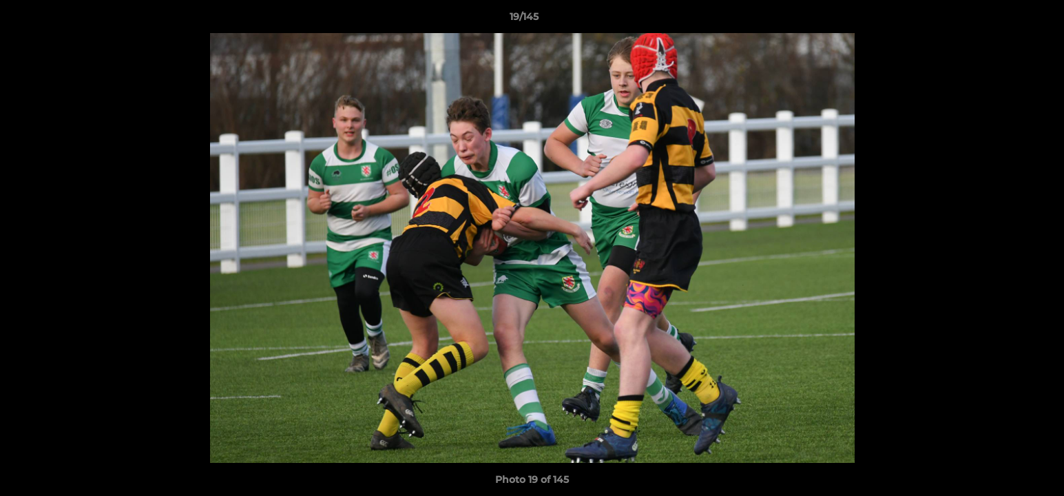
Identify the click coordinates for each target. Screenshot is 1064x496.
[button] (1006, 20)
